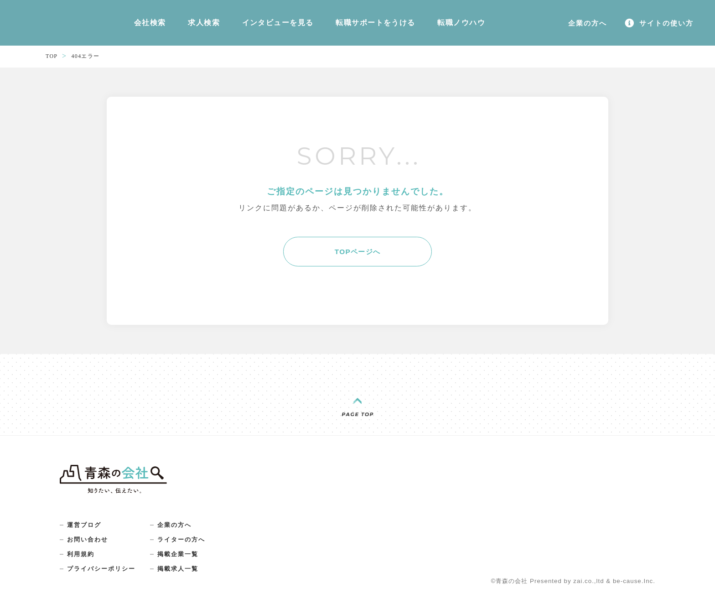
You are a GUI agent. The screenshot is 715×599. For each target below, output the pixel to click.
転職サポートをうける (336, 26)
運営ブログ (85, 531)
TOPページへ (357, 257)
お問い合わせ (89, 546)
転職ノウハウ (409, 26)
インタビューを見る (252, 26)
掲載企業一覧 (184, 562)
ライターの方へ (187, 546)
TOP (52, 61)
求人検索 (189, 26)
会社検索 (145, 26)
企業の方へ (180, 531)
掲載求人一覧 (184, 577)
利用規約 (81, 562)
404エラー (88, 61)
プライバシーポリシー (103, 577)
